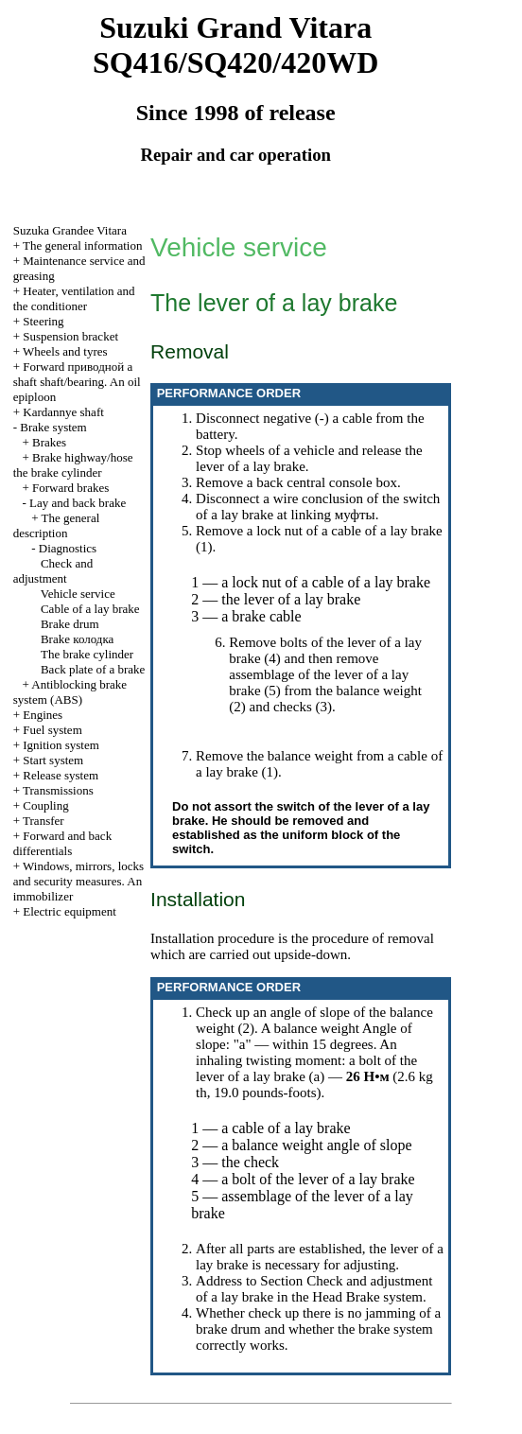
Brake (77, 639)
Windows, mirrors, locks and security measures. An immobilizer (78, 881)
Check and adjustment (53, 571)
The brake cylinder (87, 654)
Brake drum (70, 624)
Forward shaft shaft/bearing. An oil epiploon (77, 381)
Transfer (43, 820)
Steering (43, 321)
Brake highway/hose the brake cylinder (73, 465)
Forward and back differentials (62, 843)
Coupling (45, 805)
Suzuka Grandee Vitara (70, 230)
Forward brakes (70, 488)
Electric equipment (69, 911)
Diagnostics (67, 548)
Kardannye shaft (63, 412)
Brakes (49, 442)
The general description (56, 525)
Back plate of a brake (93, 669)
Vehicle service (78, 593)
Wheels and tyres (65, 351)
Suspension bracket (70, 336)
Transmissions (58, 790)
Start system (53, 760)
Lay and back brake (77, 503)
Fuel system (52, 730)
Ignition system (61, 745)
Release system (60, 775)
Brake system (53, 427)
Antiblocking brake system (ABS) (70, 692)
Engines (42, 715)
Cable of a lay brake (90, 609)
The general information (82, 245)
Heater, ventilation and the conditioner (74, 298)
